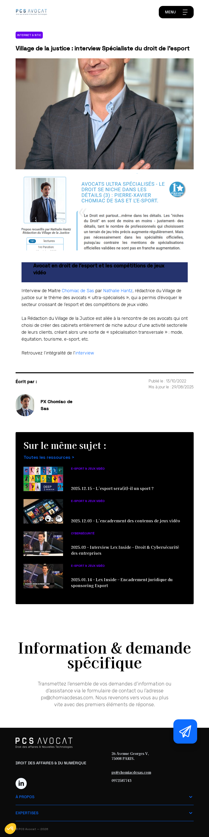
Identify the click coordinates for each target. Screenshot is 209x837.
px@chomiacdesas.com (131, 772)
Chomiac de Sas (78, 290)
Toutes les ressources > (48, 457)
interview (84, 353)
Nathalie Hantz (118, 290)
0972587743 (121, 780)
